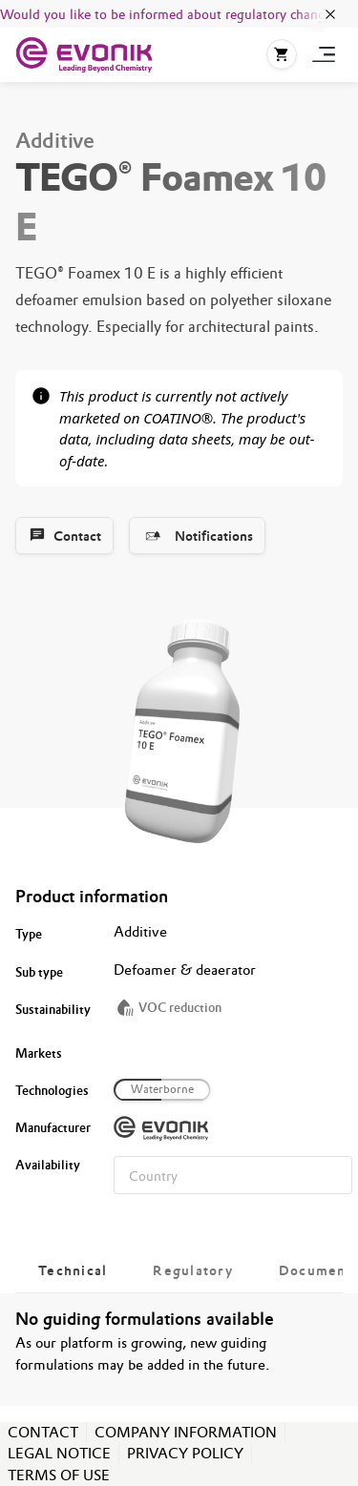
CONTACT (43, 1432)
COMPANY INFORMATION (186, 1432)
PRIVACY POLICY (185, 1453)
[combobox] (233, 1175)
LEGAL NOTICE (59, 1453)
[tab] (72, 1270)
